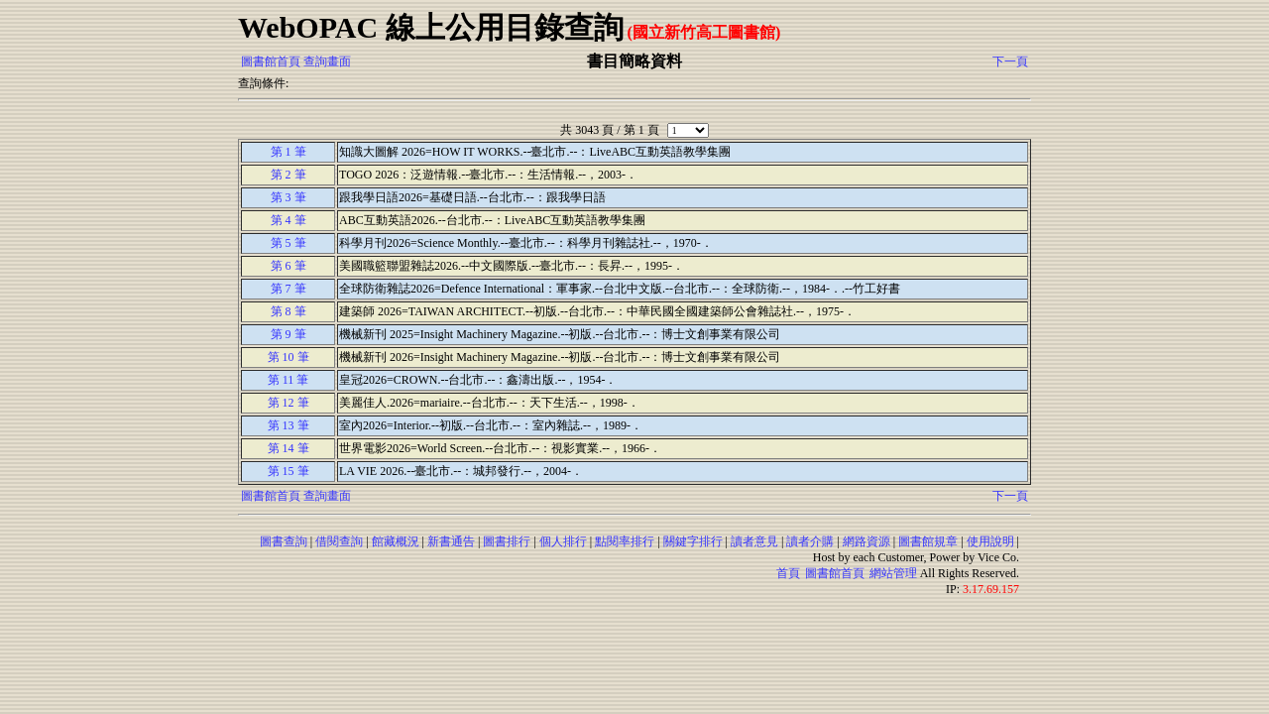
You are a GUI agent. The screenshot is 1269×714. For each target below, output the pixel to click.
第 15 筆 (288, 471)
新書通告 (451, 541)
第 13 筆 (288, 425)
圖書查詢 (283, 541)
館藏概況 (395, 541)
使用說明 (990, 541)
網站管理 (893, 573)
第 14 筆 (288, 448)
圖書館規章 (928, 541)
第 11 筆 (288, 380)
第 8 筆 (288, 311)
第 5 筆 (288, 243)
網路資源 (866, 541)
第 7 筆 (288, 289)
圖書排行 (506, 541)
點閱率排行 (624, 541)
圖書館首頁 (270, 61)
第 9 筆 (288, 334)
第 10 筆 (288, 357)
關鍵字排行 (693, 541)
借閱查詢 (339, 541)
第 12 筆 (288, 403)
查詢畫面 (327, 61)
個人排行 (563, 541)
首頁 (788, 573)
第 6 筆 (288, 266)
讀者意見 (754, 541)
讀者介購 (810, 541)
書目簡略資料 (634, 61)
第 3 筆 (288, 197)
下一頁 (1010, 61)
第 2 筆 (288, 174)
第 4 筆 (288, 220)
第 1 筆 (288, 152)
